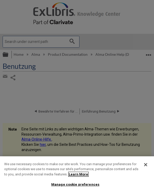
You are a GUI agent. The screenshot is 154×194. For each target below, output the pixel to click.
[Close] (145, 164)
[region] (77, 175)
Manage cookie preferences (75, 184)
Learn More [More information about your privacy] (78, 174)
